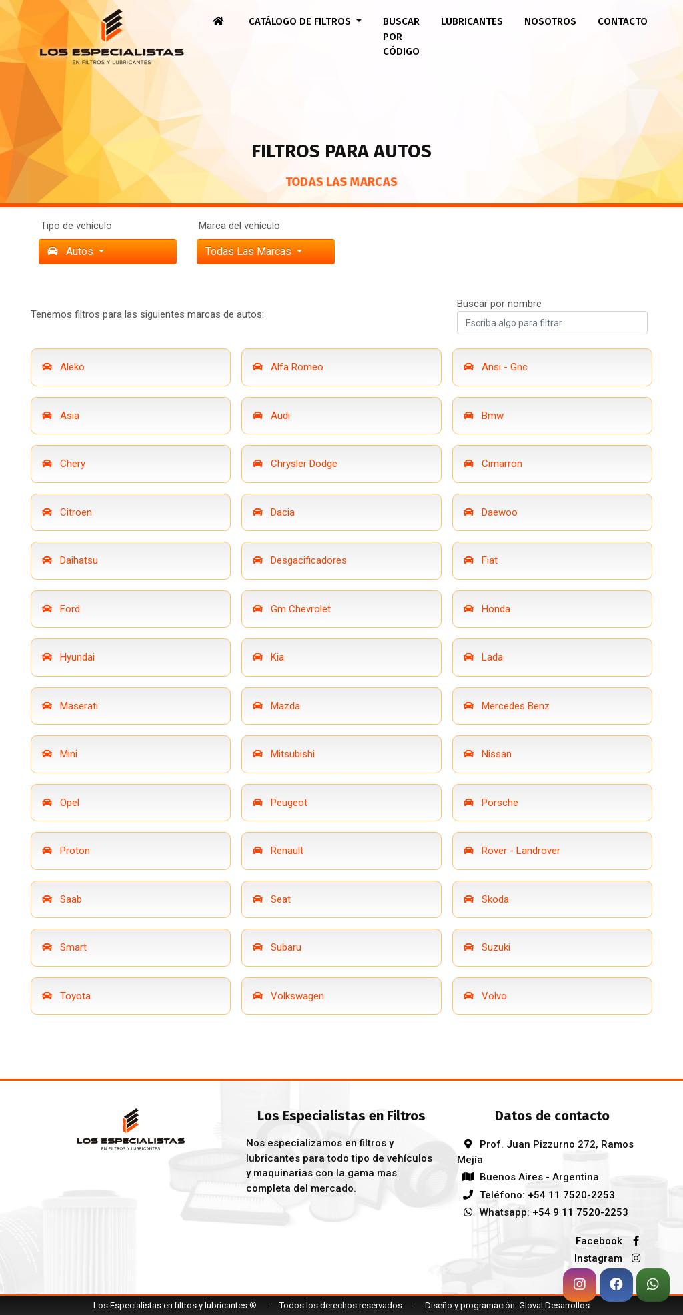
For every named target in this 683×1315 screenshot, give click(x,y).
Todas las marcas (249, 251)
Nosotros (550, 21)
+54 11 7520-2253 (571, 1195)
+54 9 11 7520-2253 (580, 1212)
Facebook (612, 1241)
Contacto (623, 21)
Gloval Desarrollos (554, 1305)
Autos (71, 251)
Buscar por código (401, 36)
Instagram (611, 1258)
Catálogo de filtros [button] (301, 21)
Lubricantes (472, 21)
